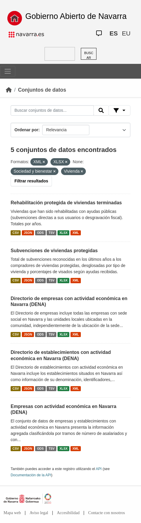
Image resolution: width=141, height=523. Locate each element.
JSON (28, 232)
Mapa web (12, 513)
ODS (40, 232)
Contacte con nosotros (106, 513)
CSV (15, 232)
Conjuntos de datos (42, 90)
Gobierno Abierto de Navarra (76, 16)
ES (113, 33)
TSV (52, 232)
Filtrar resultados (31, 181)
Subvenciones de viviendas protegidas (54, 250)
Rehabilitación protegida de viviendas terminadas (66, 202)
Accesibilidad (68, 513)
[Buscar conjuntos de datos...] (52, 110)
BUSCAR (89, 55)
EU (126, 33)
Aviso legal (38, 513)
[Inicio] (9, 90)
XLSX (64, 232)
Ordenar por (26, 129)
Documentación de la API (31, 475)
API (99, 469)
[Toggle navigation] (7, 71)
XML (76, 232)
